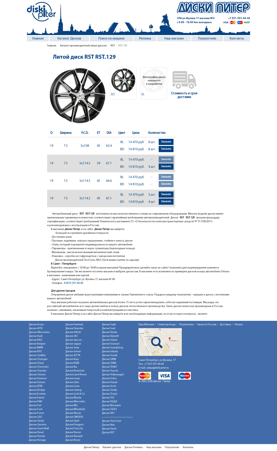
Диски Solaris (110, 340)
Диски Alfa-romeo (39, 332)
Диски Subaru (110, 351)
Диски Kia (71, 366)
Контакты (237, 38)
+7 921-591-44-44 (239, 18)
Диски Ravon (73, 432)
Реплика (145, 38)
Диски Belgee (37, 343)
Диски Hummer (74, 324)
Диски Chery (36, 363)
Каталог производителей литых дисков (83, 45)
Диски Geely (36, 420)
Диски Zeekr (109, 390)
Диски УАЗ (108, 413)
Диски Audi (35, 336)
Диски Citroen (37, 374)
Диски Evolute (37, 393)
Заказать (166, 141)
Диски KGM (72, 363)
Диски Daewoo (38, 378)
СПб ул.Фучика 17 (195, 18)
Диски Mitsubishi (75, 409)
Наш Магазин (146, 324)
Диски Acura (36, 324)
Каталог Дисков (69, 38)
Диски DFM (35, 386)
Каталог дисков (112, 447)
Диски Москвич (111, 405)
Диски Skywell (110, 336)
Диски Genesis (38, 424)
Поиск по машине (111, 38)
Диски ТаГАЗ (109, 409)
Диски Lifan (72, 382)
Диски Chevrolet (38, 366)
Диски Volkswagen (113, 374)
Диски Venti (109, 428)
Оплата (238, 324)
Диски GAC (35, 417)
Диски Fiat (35, 405)
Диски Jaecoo (73, 340)
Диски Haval (36, 432)
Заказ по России (206, 324)
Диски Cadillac (37, 355)
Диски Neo (108, 424)
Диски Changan (38, 359)
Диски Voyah (110, 382)
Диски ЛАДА (109, 401)
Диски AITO (36, 328)
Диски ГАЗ (108, 397)
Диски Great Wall (39, 428)
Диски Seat (108, 328)
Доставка (225, 324)
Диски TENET (109, 366)
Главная (38, 38)
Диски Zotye (109, 393)
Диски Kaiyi (72, 359)
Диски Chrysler (37, 370)
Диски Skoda (109, 332)
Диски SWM (109, 359)
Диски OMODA (74, 417)
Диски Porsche (74, 428)
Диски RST (108, 432)
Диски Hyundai (74, 328)
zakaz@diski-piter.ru (157, 367)
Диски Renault (74, 436)
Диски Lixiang (73, 390)
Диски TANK (109, 363)
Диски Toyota (110, 370)
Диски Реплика (133, 447)
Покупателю (207, 38)
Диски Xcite (109, 386)
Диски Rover (72, 440)
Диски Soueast (110, 343)
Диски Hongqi (37, 440)
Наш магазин (174, 38)
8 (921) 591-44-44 (73, 283)
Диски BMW (36, 347)
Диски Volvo (109, 378)
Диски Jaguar (73, 343)
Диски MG (71, 405)
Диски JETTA (72, 355)
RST (112, 45)
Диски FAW (35, 401)
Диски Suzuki (109, 355)
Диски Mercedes (75, 401)
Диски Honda (37, 436)
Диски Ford (35, 409)
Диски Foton (36, 413)
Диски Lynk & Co (75, 393)
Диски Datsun (37, 382)
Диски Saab (109, 324)
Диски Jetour (73, 351)
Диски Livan (72, 386)
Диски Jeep (72, 347)
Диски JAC (71, 336)
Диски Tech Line (111, 421)
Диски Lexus (72, 378)
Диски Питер (91, 447)
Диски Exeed (36, 397)
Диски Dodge (37, 390)
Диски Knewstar (74, 370)
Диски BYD (35, 351)
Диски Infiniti (73, 332)
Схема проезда (167, 324)
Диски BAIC (36, 340)
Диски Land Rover (76, 374)
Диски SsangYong (112, 347)
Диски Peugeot (74, 424)
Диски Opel (72, 420)
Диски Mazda (73, 397)
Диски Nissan (73, 413)
